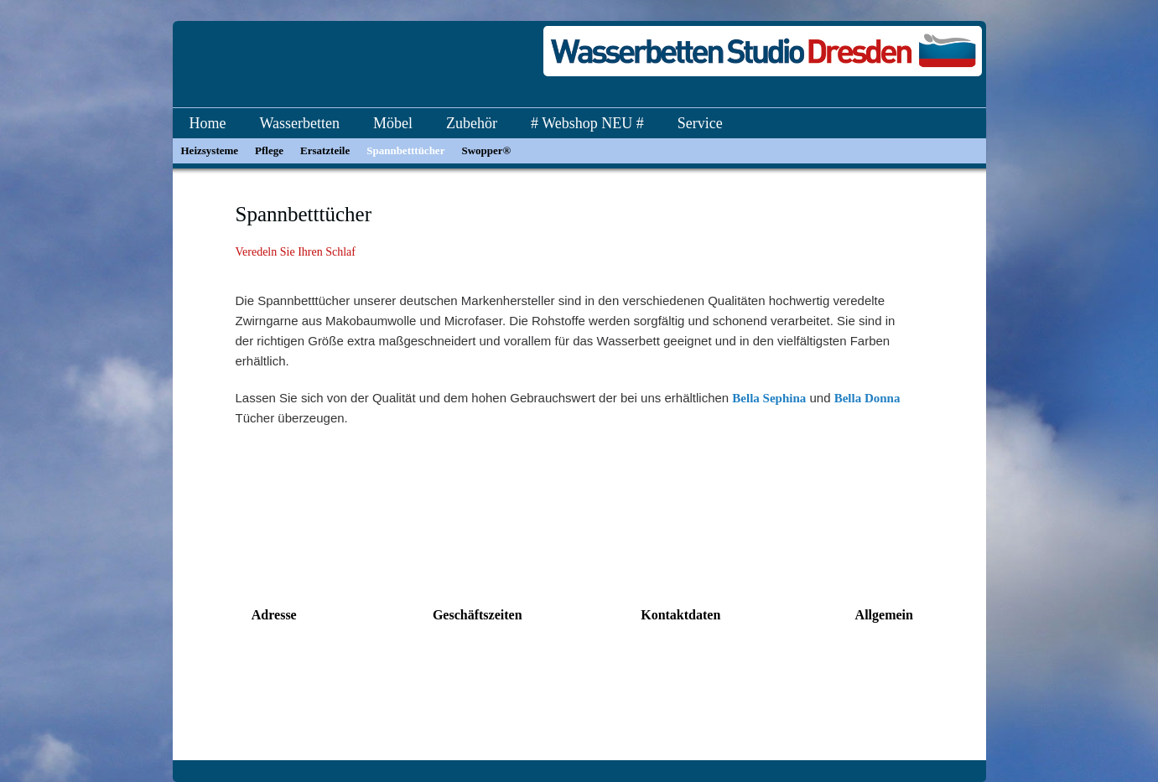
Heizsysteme (210, 150)
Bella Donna (867, 398)
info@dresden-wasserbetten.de (681, 691)
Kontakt (884, 658)
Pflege (269, 150)
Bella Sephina (769, 398)
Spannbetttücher (405, 150)
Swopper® (486, 150)
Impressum (884, 724)
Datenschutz (884, 691)
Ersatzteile (325, 150)
